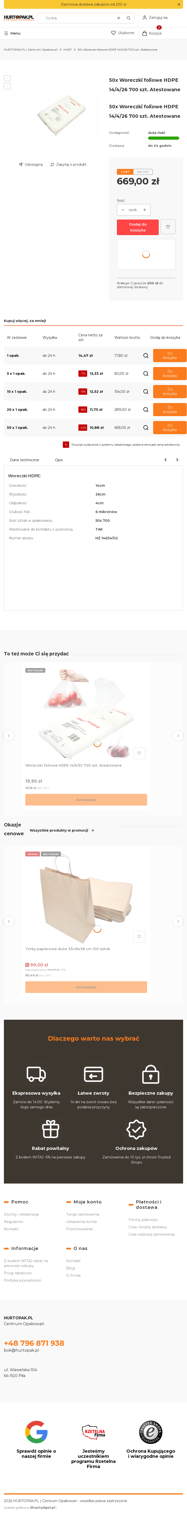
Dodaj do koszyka (138, 227)
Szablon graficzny (30, 1507)
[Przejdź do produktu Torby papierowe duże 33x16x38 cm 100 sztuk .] (86, 897)
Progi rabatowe (18, 1273)
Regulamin (13, 1222)
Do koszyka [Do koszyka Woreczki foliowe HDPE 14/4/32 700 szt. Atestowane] (86, 799)
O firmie (73, 1275)
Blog (70, 1268)
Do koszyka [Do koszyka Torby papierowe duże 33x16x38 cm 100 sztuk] (86, 987)
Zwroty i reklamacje (21, 1214)
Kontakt (11, 1229)
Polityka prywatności (22, 1280)
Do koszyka (170, 355)
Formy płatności (143, 1220)
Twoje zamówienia (82, 1214)
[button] (179, 4)
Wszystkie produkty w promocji (62, 830)
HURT (68, 49)
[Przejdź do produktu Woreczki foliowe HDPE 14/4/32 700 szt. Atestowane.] (86, 713)
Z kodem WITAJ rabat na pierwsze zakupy (26, 1263)
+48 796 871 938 (34, 1343)
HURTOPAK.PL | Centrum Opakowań (31, 49)
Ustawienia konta (81, 1222)
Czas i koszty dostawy (148, 1227)
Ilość (121, 200)
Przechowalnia (79, 1229)
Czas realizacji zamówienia (152, 1234)
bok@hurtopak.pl (21, 1350)
